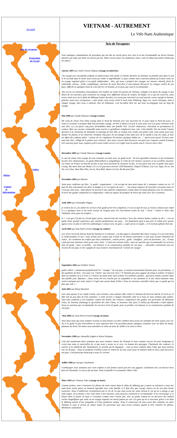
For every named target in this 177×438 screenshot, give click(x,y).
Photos (6, 175)
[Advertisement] (88, 9)
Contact (7, 186)
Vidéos (35, 169)
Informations (9, 192)
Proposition (34, 58)
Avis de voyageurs (28, 49)
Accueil (30, 29)
